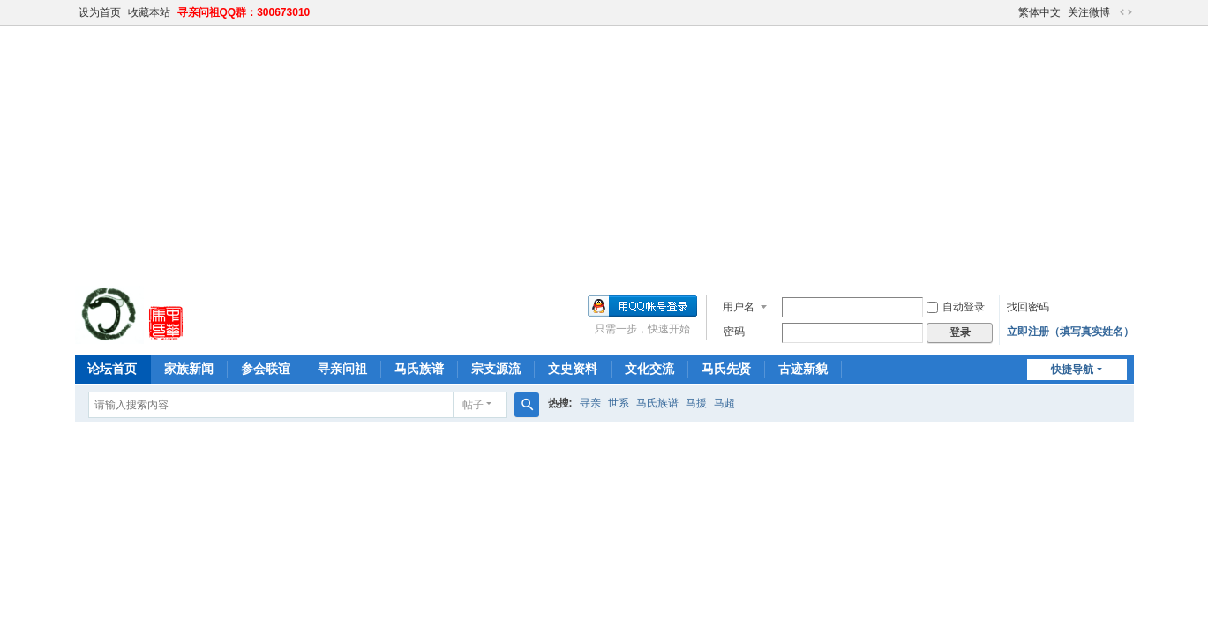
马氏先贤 (726, 369)
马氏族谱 (419, 369)
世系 (618, 403)
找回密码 (1028, 307)
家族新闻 (189, 369)
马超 (724, 403)
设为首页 (100, 12)
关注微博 (1089, 12)
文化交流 (649, 369)
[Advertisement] (604, 153)
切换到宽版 (1126, 12)
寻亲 (590, 403)
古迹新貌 (803, 369)
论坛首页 (112, 369)
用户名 (738, 307)
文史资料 (572, 369)
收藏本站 (149, 12)
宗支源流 (496, 369)
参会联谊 (265, 369)
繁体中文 (1039, 12)
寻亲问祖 (342, 369)
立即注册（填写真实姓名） (1070, 331)
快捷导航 (1072, 369)
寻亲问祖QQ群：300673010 (244, 12)
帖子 (473, 405)
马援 (696, 403)
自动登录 (956, 307)
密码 (734, 331)
